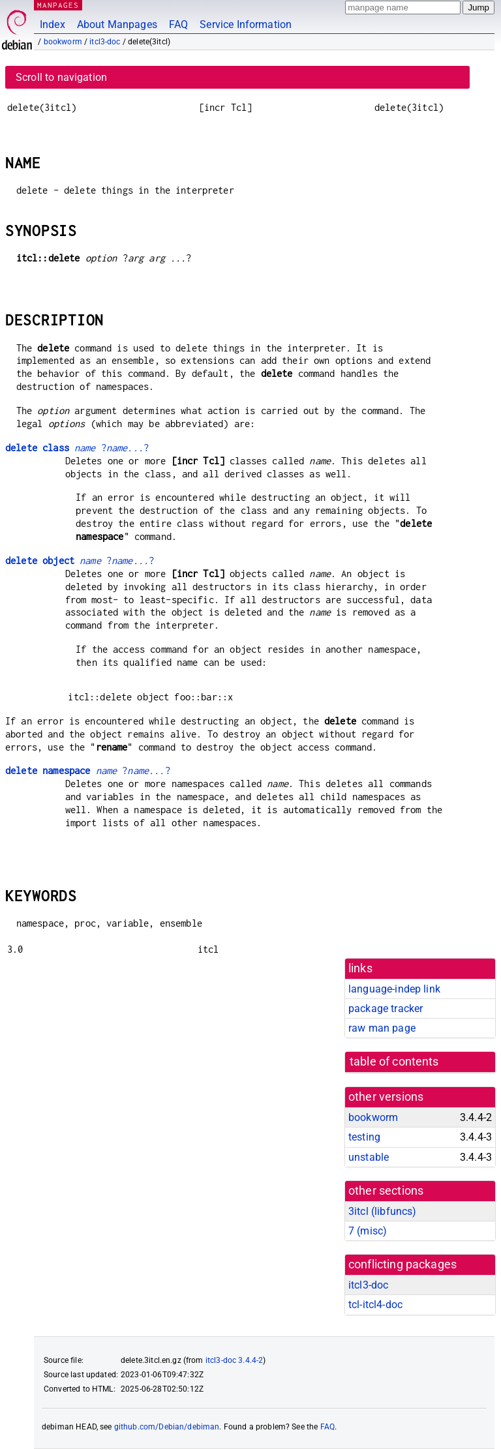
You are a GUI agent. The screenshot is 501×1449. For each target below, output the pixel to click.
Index (52, 24)
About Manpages (117, 24)
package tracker (385, 1008)
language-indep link (394, 989)
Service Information (246, 24)
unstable (368, 1157)
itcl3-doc (104, 41)
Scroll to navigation (61, 77)
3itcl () (382, 1211)
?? (77, 447)
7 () (367, 1231)
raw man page (382, 1028)
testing (364, 1137)
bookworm (63, 41)
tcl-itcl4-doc (375, 1304)
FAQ (178, 24)
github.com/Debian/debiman (167, 1426)
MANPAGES (58, 5)
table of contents (394, 1061)
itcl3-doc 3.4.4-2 (234, 1360)
